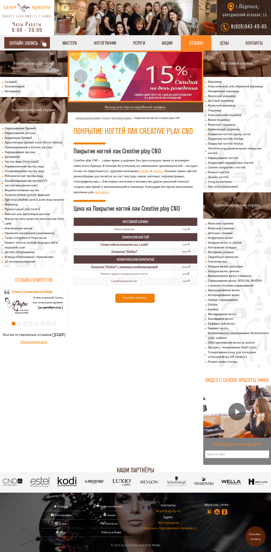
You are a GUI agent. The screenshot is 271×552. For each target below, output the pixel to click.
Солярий (11, 82)
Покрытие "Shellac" (124, 251)
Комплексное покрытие (135, 259)
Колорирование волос (224, 295)
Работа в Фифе (111, 532)
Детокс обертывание (20, 252)
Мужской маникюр (221, 105)
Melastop (11, 204)
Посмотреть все (34, 342)
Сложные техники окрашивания (231, 286)
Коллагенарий (15, 86)
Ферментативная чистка (22, 190)
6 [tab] (43, 324)
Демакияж (12, 157)
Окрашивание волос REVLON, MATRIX (235, 281)
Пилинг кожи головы (222, 362)
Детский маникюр (221, 101)
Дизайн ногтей (218, 177)
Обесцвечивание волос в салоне (231, 343)
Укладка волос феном (223, 271)
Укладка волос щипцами (225, 266)
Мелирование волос (222, 314)
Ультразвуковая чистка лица (24, 171)
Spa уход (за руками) (223, 187)
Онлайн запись (135, 298)
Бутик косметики (111, 506)
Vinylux (158, 171)
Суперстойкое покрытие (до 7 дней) (124, 244)
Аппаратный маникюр (223, 91)
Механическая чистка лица (24, 176)
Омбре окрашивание (223, 300)
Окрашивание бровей (20, 128)
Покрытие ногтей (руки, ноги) (229, 134)
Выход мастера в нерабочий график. (135, 107)
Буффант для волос (222, 324)
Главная (62, 506)
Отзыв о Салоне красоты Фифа (32, 291)
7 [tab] (48, 324)
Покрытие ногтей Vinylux (226, 144)
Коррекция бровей (18, 138)
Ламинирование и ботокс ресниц (28, 147)
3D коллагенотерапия (20, 262)
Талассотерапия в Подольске (26, 238)
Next (190, 76)
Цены (224, 43)
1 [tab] (13, 324)
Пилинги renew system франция (27, 195)
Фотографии (105, 43)
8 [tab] (54, 324)
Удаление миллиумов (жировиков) (30, 233)
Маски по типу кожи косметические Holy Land (34, 222)
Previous (80, 76)
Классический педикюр (224, 115)
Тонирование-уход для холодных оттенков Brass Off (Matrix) (232, 355)
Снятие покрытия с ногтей (226, 167)
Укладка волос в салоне (225, 243)
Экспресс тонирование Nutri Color (232, 347)
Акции (167, 43)
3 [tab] (25, 324)
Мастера (70, 43)
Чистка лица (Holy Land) (22, 162)
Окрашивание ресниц (20, 133)
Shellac (144, 171)
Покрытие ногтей (135, 237)
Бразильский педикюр (224, 129)
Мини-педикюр (219, 120)
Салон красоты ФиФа (87, 118)
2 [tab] (19, 324)
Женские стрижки (221, 223)
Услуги (139, 43)
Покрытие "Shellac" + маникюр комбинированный (124, 267)
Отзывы (196, 43)
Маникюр (215, 82)
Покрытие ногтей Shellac (225, 139)
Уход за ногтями (220, 182)
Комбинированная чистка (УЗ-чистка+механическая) (26, 183)
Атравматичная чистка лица (24, 166)
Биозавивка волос (221, 319)
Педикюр (214, 110)
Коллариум (13, 91)
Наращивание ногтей (223, 158)
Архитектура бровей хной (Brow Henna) (33, 142)
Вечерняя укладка (221, 252)
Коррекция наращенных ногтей (230, 163)
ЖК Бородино (168, 526)
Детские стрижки (220, 233)
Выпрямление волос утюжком (230, 276)
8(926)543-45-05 (249, 26)
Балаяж (213, 309)
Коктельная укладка (222, 247)
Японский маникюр (222, 96)
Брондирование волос (224, 290)
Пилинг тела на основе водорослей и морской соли (31, 245)
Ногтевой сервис (121, 118)
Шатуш (213, 304)
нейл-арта (101, 192)
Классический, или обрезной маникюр (235, 86)
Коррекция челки (220, 238)
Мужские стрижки (221, 228)
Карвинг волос (218, 328)
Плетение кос (217, 262)
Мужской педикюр (221, 125)
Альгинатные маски (18, 228)
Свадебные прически (223, 257)
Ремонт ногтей (218, 172)
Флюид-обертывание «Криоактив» (29, 257)
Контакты (111, 523)
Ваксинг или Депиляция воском (27, 214)
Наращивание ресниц (20, 152)
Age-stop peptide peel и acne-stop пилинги (34, 200)
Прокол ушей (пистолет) (22, 209)
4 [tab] (31, 324)
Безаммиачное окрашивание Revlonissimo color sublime (238, 336)
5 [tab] (37, 324)
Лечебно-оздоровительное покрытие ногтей (235, 151)
